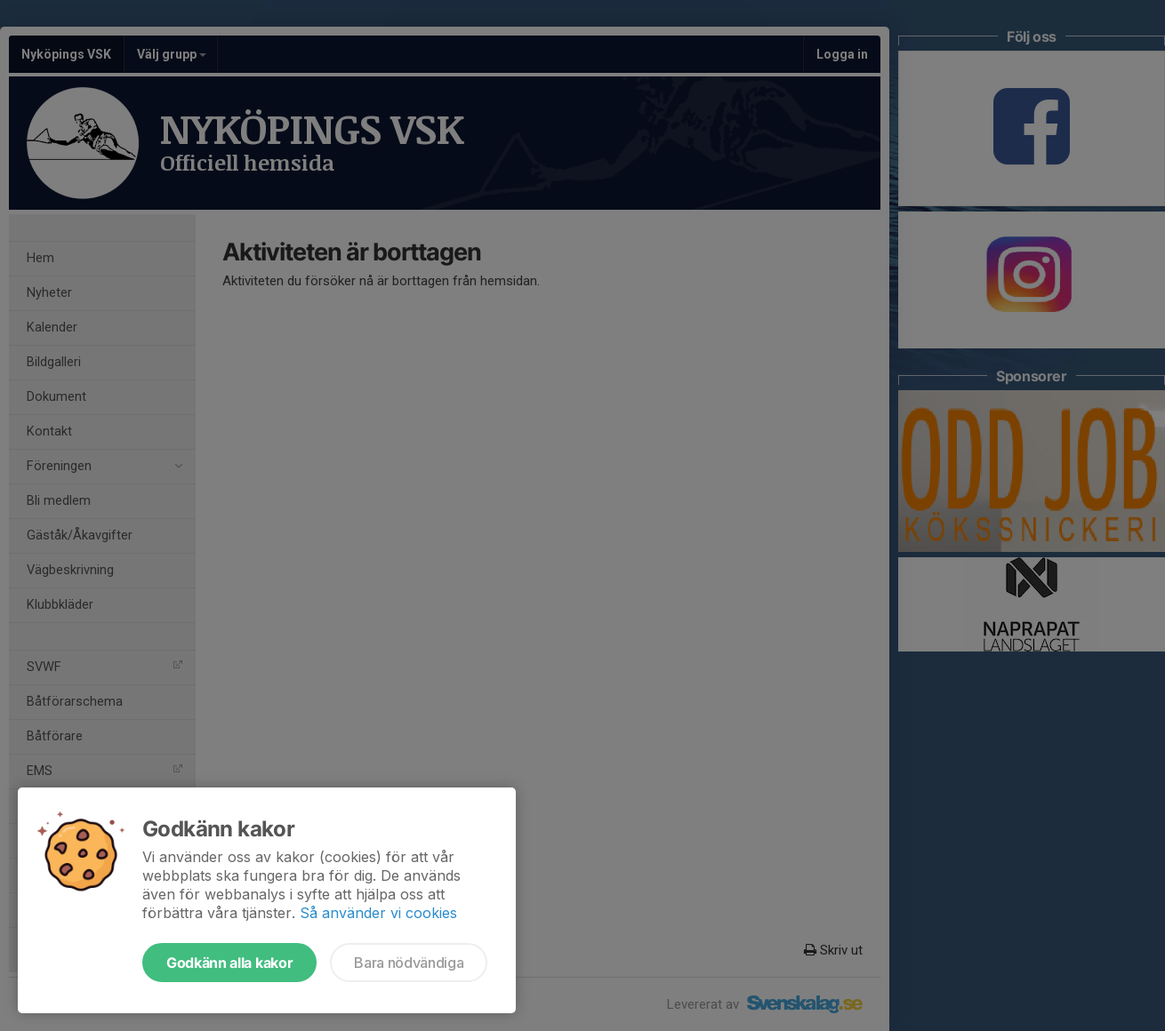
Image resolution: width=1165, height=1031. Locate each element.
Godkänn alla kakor (229, 962)
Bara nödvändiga (408, 962)
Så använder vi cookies (378, 913)
